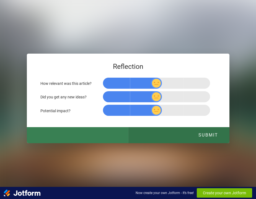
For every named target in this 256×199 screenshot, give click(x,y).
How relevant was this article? (66, 83)
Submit (208, 135)
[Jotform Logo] (22, 193)
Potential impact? (55, 110)
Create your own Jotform (224, 193)
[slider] (156, 83)
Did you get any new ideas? (63, 97)
